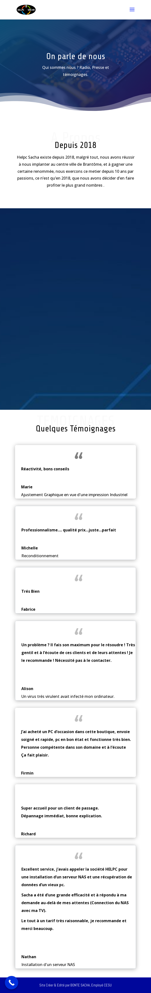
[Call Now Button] (11, 982)
